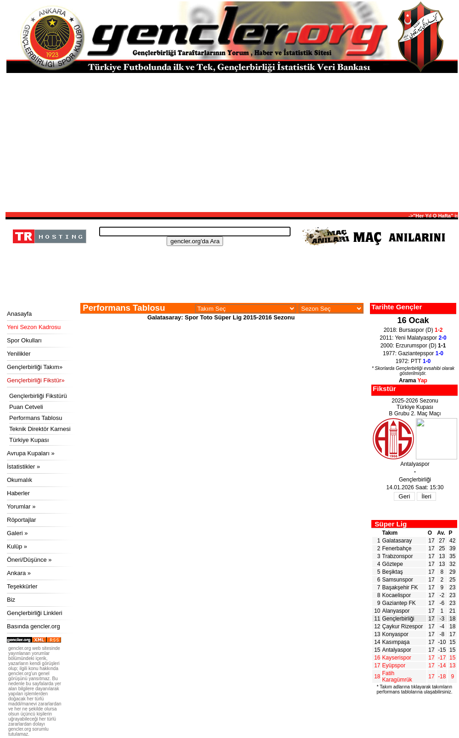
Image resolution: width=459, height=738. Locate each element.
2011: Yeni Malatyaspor (413, 338)
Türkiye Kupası (29, 439)
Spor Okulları (24, 340)
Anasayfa (19, 313)
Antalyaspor (396, 650)
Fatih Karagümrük (397, 676)
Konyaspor (395, 634)
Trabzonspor (397, 556)
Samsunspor (397, 579)
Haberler (18, 493)
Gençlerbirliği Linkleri (34, 612)
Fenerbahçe (397, 548)
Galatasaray (397, 540)
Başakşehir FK (400, 587)
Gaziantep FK (399, 603)
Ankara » (19, 573)
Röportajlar (21, 519)
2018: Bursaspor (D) (413, 330)
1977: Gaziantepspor (413, 353)
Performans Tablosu (35, 417)
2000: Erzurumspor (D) (413, 345)
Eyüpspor (394, 665)
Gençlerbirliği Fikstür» (36, 380)
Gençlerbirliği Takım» (34, 366)
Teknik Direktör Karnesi (40, 428)
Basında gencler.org (33, 626)
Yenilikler (19, 353)
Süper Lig (391, 524)
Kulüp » (17, 546)
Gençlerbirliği (398, 618)
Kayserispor (396, 657)
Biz (11, 599)
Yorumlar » (21, 506)
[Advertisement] (232, 142)
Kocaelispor (396, 595)
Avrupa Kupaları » (31, 453)
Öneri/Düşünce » (29, 559)
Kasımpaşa (396, 642)
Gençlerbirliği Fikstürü (38, 395)
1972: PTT (413, 361)
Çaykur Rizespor (402, 626)
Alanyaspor (396, 611)
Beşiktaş (392, 572)
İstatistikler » (23, 466)
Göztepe (392, 564)
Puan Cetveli (26, 406)
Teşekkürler (22, 586)
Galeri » (17, 533)
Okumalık (19, 479)
